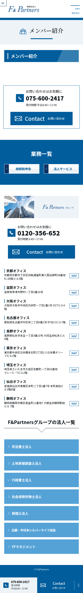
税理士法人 (20, 513)
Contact (45, 118)
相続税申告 (23, 169)
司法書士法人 (22, 446)
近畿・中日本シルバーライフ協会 (34, 530)
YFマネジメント (23, 546)
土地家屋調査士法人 (27, 463)
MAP (74, 275)
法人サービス (63, 169)
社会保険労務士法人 (27, 496)
